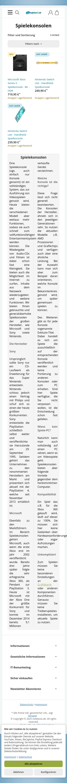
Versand (32, 715)
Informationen (33, 646)
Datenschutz (27, 704)
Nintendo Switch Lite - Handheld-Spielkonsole (44, 83)
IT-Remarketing (33, 667)
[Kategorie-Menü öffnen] (10, 12)
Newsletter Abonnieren (33, 689)
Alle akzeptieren (33, 763)
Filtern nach (33, 43)
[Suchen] (17, 12)
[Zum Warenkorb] (56, 12)
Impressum (41, 704)
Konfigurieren (48, 772)
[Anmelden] (50, 12)
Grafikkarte (45, 584)
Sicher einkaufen (33, 678)
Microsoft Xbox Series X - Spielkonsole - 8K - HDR (18, 85)
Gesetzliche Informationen (33, 656)
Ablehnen (18, 772)
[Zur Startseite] (33, 12)
